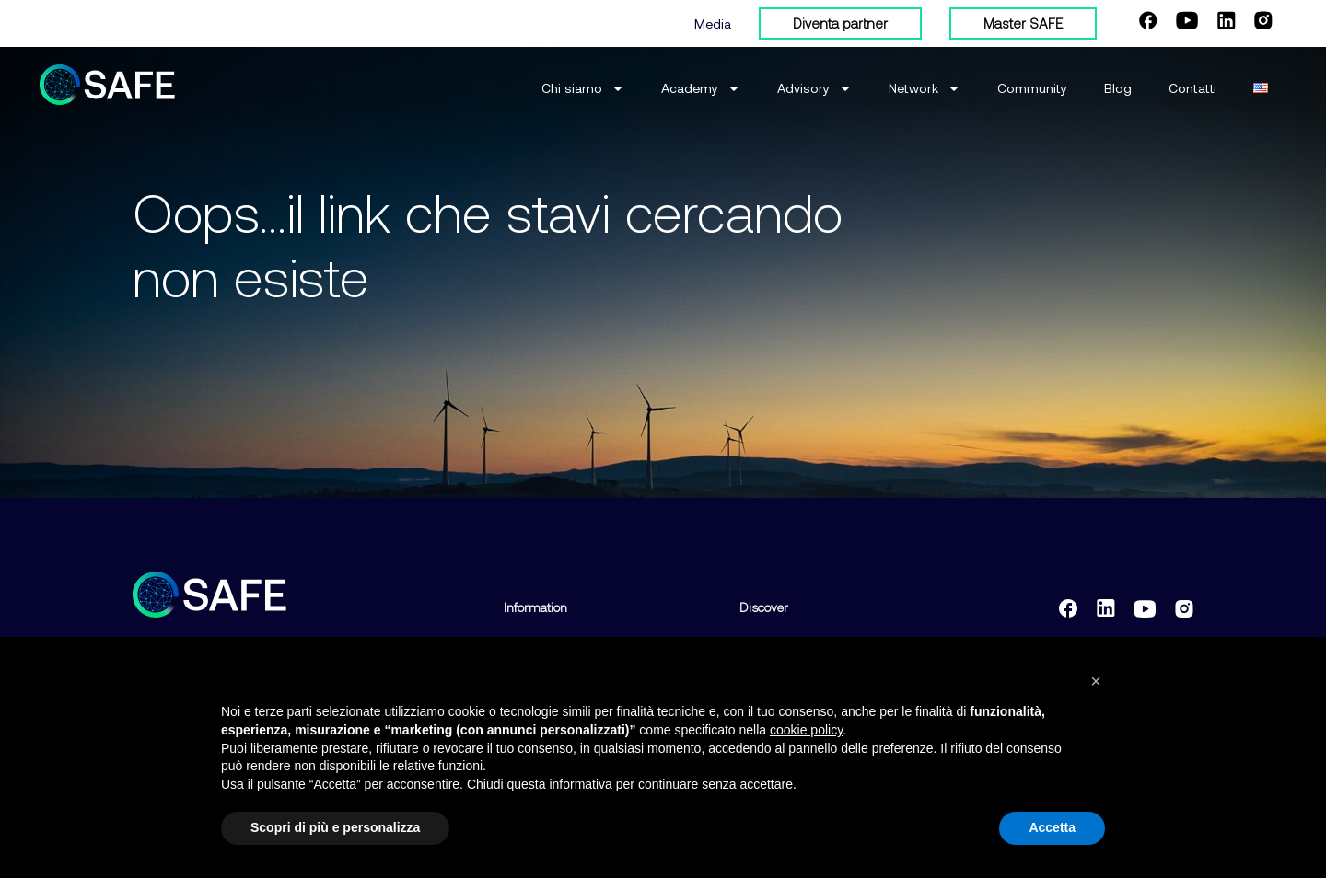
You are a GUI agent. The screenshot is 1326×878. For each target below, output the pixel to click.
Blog (1118, 88)
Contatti (1192, 88)
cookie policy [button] (806, 729)
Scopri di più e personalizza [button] (335, 827)
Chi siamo (582, 88)
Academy (700, 88)
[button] (1096, 681)
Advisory (814, 88)
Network (924, 88)
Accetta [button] (1052, 827)
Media (712, 23)
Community (1032, 88)
